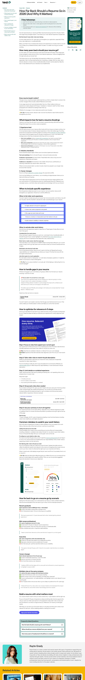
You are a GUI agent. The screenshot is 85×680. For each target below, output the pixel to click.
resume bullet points (24, 365)
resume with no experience (42, 138)
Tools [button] (45, 2)
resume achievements (51, 438)
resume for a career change (35, 173)
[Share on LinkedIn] (76, 50)
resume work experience (41, 26)
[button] (46, 2)
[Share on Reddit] (80, 50)
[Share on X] (72, 50)
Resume (28, 8)
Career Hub (22, 8)
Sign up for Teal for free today (29, 612)
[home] (7, 2)
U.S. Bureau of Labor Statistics (57, 132)
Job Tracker (39, 2)
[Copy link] (69, 50)
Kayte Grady (73, 7)
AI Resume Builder (31, 2)
